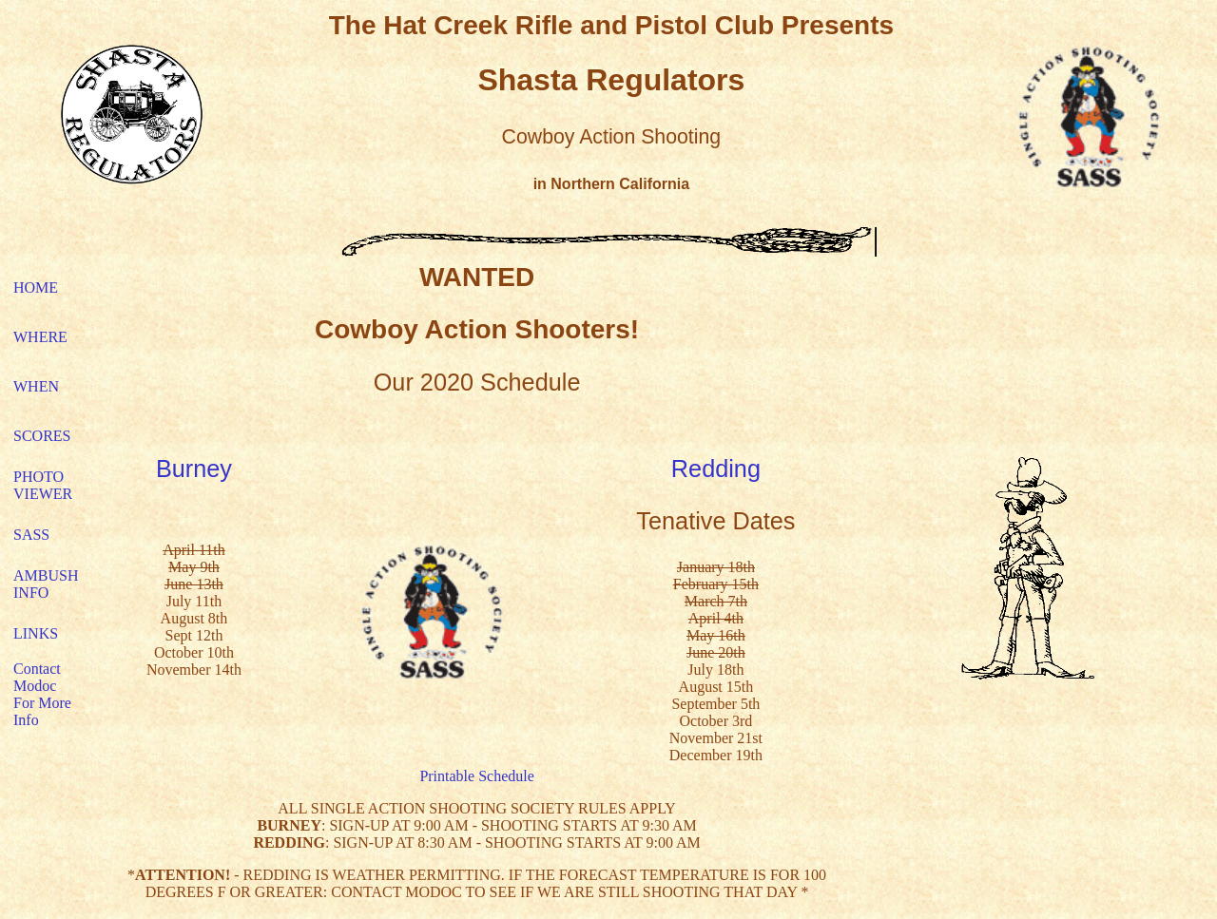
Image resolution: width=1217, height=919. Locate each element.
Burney (194, 468)
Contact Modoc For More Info (42, 694)
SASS (31, 535)
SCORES (41, 436)
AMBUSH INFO (45, 584)
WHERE (40, 337)
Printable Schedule (476, 776)
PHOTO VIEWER (42, 485)
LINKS (35, 633)
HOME (35, 287)
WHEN (36, 386)
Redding (716, 468)
